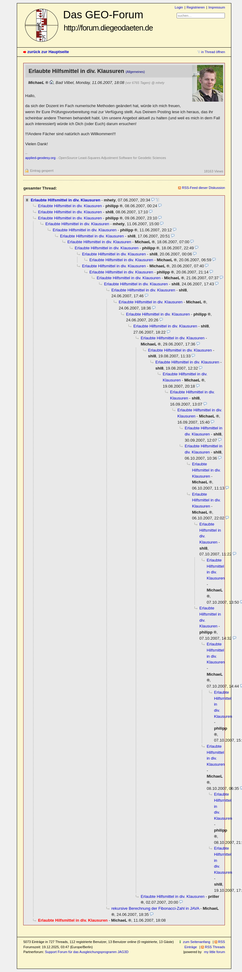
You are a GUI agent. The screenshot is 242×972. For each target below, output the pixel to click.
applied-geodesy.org (40, 158)
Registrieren (196, 7)
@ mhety (157, 83)
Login (179, 7)
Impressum (216, 7)
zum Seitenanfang (196, 942)
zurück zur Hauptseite (48, 51)
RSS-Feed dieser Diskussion (203, 188)
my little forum (214, 952)
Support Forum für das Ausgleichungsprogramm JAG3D (86, 952)
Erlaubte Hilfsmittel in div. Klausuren (65, 200)
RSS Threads (215, 947)
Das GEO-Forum (108, 20)
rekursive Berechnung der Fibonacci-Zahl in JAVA (155, 908)
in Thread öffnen (213, 52)
